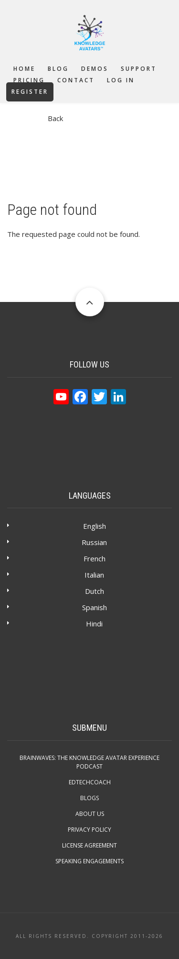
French (94, 558)
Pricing (29, 80)
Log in (121, 80)
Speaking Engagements (89, 861)
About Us (89, 814)
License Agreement (89, 845)
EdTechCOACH (90, 782)
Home (24, 69)
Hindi (94, 623)
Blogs (89, 798)
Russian (94, 542)
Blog (58, 69)
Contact (76, 80)
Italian (94, 575)
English (94, 526)
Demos (94, 69)
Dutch (94, 591)
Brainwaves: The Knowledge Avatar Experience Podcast (89, 762)
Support (139, 69)
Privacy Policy (89, 829)
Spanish (94, 607)
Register (29, 92)
